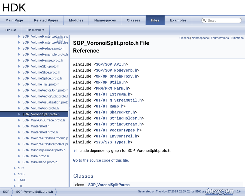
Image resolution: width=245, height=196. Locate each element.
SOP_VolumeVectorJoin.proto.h (45, 90)
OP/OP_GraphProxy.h (116, 76)
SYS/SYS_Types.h (113, 142)
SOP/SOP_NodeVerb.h (116, 70)
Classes (184, 38)
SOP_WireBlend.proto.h (39, 162)
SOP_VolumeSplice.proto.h (42, 78)
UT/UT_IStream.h (113, 94)
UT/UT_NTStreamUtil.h (119, 100)
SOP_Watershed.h (36, 126)
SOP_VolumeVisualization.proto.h (46, 102)
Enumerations (220, 38)
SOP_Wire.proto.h (35, 156)
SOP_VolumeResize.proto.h (42, 60)
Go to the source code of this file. (101, 160)
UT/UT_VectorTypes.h (118, 130)
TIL (20, 186)
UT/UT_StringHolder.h (119, 118)
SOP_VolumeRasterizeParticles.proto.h (50, 42)
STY (21, 168)
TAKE (22, 180)
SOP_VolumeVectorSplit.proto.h (45, 96)
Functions (237, 38)
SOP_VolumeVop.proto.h (40, 108)
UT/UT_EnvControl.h (116, 136)
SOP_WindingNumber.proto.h (43, 150)
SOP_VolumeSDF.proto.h (40, 66)
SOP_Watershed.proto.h (40, 132)
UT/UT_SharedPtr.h (115, 112)
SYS (21, 174)
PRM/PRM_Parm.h (112, 88)
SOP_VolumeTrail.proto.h (40, 84)
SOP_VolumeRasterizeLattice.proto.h (49, 36)
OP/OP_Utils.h (111, 82)
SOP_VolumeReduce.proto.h (43, 48)
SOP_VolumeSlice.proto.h (41, 72)
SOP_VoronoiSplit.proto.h (41, 114)
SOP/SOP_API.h (111, 64)
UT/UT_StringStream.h (119, 124)
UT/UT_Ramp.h (109, 106)
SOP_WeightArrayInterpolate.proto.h (48, 144)
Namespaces (200, 38)
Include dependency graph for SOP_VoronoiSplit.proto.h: (122, 150)
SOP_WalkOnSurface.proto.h (43, 120)
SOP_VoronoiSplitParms (109, 185)
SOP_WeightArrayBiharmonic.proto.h (49, 138)
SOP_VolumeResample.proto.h (45, 54)
